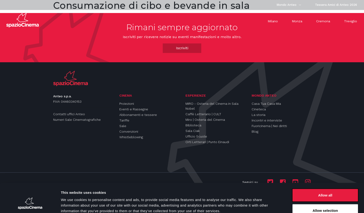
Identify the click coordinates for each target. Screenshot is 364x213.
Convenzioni (128, 131)
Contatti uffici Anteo (69, 114)
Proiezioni (126, 103)
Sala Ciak (192, 131)
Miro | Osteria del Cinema (205, 119)
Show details (243, 201)
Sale (122, 126)
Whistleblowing (131, 137)
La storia (258, 115)
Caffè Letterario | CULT (203, 114)
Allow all (325, 170)
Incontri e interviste (267, 120)
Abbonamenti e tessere (138, 115)
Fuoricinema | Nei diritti (269, 126)
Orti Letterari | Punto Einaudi (207, 142)
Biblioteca (193, 125)
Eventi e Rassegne (133, 109)
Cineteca (259, 109)
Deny (325, 201)
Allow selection (325, 185)
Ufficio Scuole (196, 136)
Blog (255, 131)
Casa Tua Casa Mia (266, 103)
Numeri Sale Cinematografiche (77, 119)
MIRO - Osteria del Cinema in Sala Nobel (211, 106)
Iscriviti (182, 48)
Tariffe (124, 120)
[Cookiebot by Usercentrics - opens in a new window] (30, 203)
